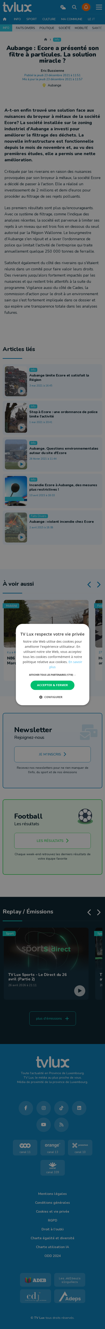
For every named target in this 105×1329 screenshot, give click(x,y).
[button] (52, 675)
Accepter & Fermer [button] (52, 685)
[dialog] (52, 664)
